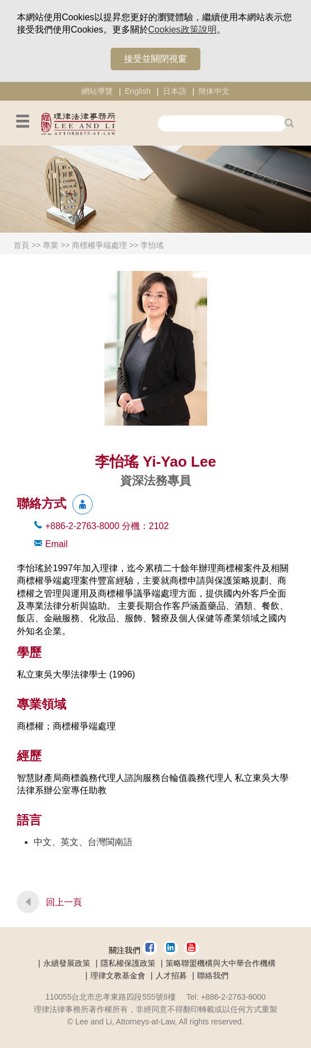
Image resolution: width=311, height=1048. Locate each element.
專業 (50, 245)
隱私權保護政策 (128, 963)
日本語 (174, 91)
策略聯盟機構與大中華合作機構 (221, 963)
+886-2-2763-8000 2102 (106, 526)
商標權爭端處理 (99, 245)
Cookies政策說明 (182, 29)
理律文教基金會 (117, 975)
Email (56, 544)
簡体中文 (214, 91)
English (137, 91)
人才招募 (171, 975)
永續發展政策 (66, 963)
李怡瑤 (152, 245)
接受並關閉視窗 (155, 59)
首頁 (21, 245)
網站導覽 (97, 91)
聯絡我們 (212, 975)
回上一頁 (64, 902)
